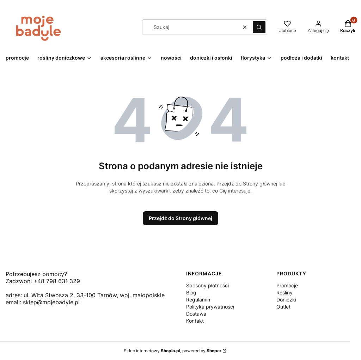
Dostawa (196, 314)
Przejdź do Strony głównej (180, 218)
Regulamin (198, 300)
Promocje (287, 285)
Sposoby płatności (207, 285)
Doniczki (286, 300)
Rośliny (284, 292)
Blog (191, 292)
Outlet (283, 307)
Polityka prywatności (210, 307)
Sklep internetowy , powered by (172, 350)
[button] (259, 27)
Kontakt (195, 321)
